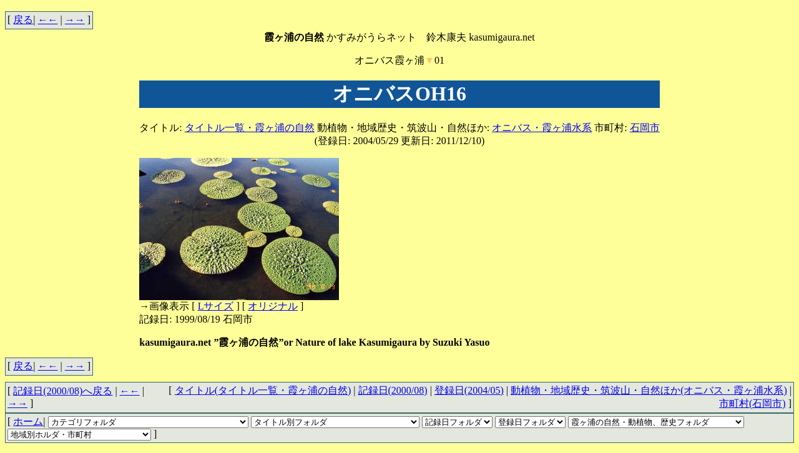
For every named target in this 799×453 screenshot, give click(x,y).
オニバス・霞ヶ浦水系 (542, 127)
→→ (75, 19)
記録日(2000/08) (393, 390)
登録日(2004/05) (469, 390)
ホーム (28, 421)
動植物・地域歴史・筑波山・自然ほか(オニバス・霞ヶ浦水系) (649, 390)
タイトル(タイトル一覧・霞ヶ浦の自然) (263, 390)
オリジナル (273, 306)
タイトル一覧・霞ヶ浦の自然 (250, 127)
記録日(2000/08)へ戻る (62, 391)
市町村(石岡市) (752, 403)
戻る (23, 19)
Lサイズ (216, 306)
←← (48, 19)
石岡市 (645, 127)
